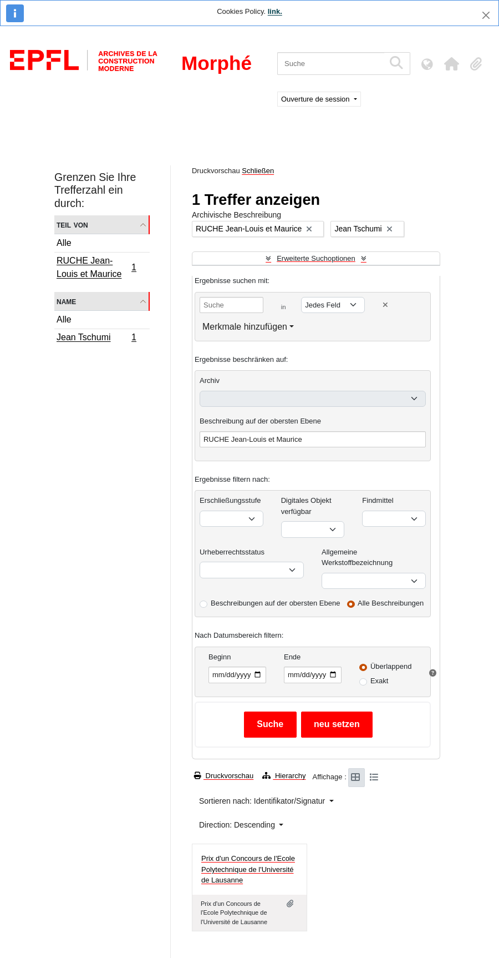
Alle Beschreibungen (391, 603)
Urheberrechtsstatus (232, 552)
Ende (292, 657)
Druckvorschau (223, 776)
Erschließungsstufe (230, 500)
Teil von (72, 224)
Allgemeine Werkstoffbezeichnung (357, 557)
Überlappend (390, 666)
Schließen (258, 171)
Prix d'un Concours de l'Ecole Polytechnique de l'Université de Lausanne (248, 869)
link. (275, 11)
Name (66, 301)
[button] (451, 64)
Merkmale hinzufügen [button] (244, 326)
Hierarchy (283, 776)
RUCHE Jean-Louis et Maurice (96, 267)
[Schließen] (485, 15)
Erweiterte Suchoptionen (316, 258)
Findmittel (377, 500)
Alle (64, 243)
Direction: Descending (238, 824)
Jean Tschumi (96, 338)
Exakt (379, 681)
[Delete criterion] (385, 305)
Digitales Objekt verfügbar (306, 506)
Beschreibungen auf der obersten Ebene (275, 603)
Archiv (210, 380)
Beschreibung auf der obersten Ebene (260, 421)
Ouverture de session (316, 99)
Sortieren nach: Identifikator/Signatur (263, 800)
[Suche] (330, 63)
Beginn (219, 657)
